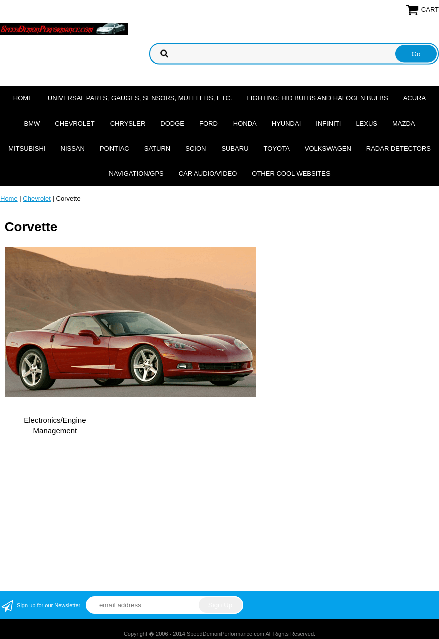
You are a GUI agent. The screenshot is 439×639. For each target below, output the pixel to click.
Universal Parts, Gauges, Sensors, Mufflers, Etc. (140, 98)
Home (23, 98)
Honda (245, 123)
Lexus (366, 123)
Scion (195, 148)
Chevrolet (74, 123)
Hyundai (286, 123)
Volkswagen (328, 148)
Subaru (234, 148)
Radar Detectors (398, 148)
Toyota (277, 148)
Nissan (73, 148)
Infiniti (328, 123)
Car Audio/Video (208, 173)
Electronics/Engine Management (55, 425)
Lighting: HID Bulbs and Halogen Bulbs (317, 98)
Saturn (157, 148)
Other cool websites (291, 173)
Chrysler (128, 123)
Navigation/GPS (135, 173)
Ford (208, 123)
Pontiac (114, 148)
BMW (32, 123)
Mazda (403, 123)
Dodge (172, 123)
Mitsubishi (26, 148)
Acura (414, 98)
